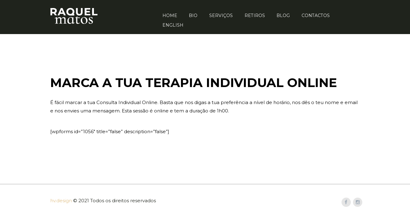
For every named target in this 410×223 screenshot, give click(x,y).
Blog (283, 15)
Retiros (255, 15)
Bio (193, 15)
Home (169, 15)
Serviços (221, 15)
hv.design (61, 200)
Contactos (316, 15)
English (172, 25)
